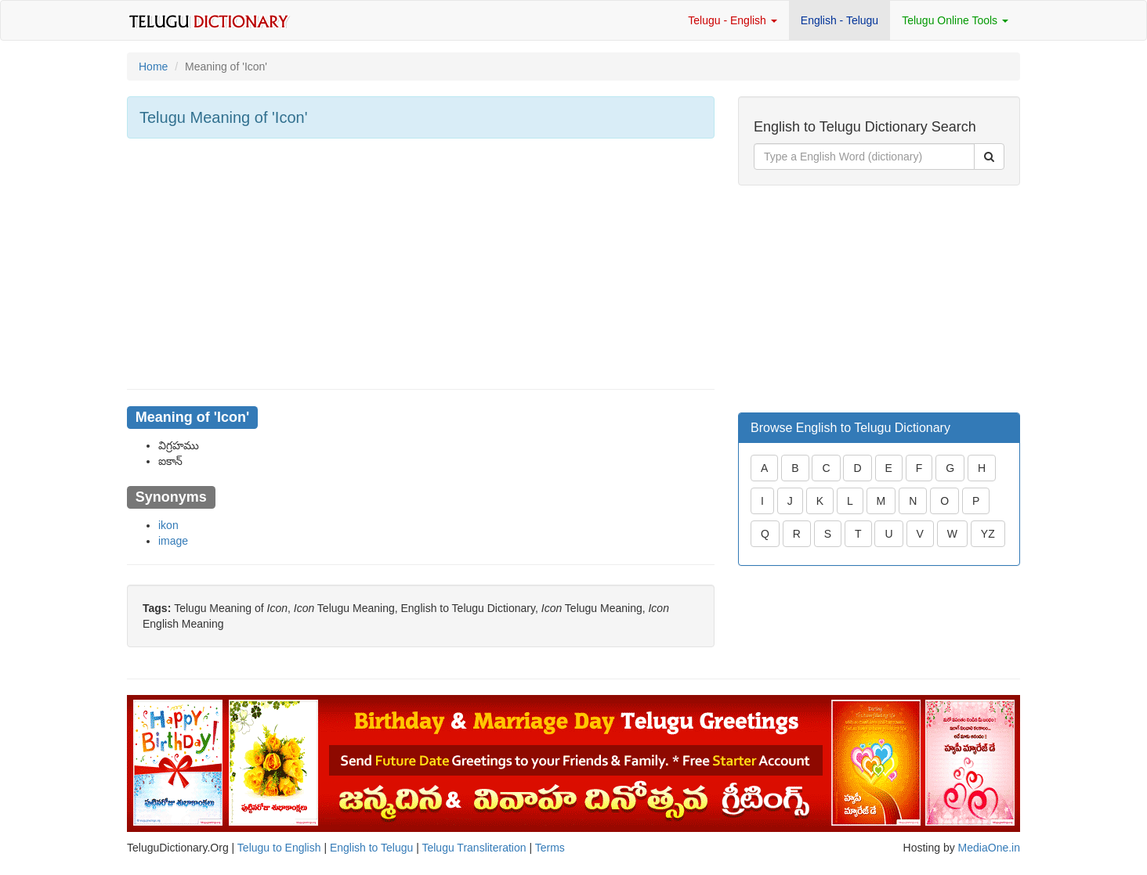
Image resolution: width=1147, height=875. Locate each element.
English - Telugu (839, 20)
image (173, 541)
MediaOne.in (989, 847)
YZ (988, 534)
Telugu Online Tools (955, 20)
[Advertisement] (421, 263)
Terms (550, 847)
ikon (168, 525)
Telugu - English (732, 20)
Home (153, 66)
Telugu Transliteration (474, 847)
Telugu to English (279, 847)
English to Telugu (371, 847)
